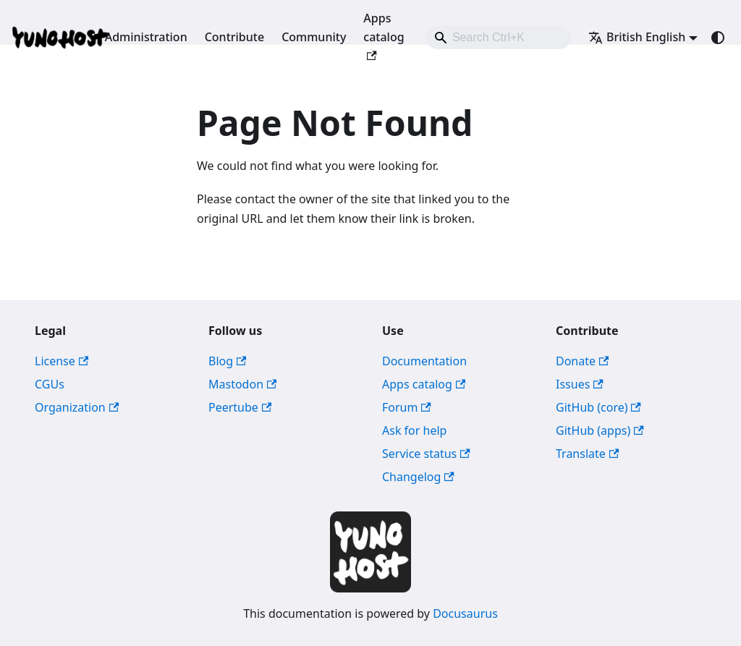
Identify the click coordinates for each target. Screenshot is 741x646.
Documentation (424, 361)
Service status (426, 454)
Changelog (418, 477)
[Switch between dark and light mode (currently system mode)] (717, 37)
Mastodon (242, 384)
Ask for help (414, 430)
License (61, 361)
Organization (77, 407)
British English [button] (636, 37)
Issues (580, 384)
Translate (587, 454)
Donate (582, 361)
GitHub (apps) (600, 430)
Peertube (239, 407)
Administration (146, 37)
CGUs (49, 384)
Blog (227, 361)
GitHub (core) (598, 407)
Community (313, 37)
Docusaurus (465, 613)
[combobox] (498, 37)
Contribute (234, 37)
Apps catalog (383, 35)
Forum (406, 407)
